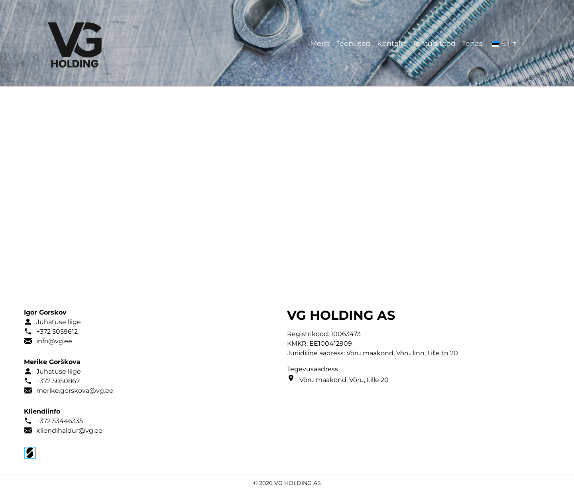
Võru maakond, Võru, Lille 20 (344, 380)
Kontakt (391, 43)
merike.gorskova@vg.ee (74, 390)
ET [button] (501, 43)
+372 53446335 (59, 421)
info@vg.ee (54, 341)
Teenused (353, 43)
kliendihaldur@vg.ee (69, 430)
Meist (320, 43)
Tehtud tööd (434, 43)
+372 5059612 (57, 331)
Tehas (472, 43)
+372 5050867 (58, 381)
